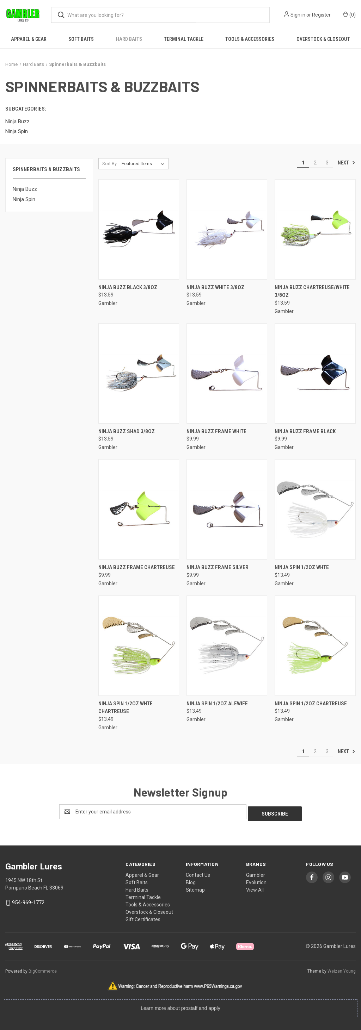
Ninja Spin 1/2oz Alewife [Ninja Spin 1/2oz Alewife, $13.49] (217, 703)
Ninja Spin (24, 199)
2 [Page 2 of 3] (315, 163)
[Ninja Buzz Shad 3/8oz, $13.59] (139, 373)
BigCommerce (43, 969)
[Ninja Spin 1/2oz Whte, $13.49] (315, 509)
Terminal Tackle (183, 39)
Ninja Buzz (25, 189)
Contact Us (198, 873)
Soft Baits (81, 39)
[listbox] (144, 163)
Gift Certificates (143, 917)
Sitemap (195, 888)
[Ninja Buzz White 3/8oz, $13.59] (227, 229)
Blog (191, 880)
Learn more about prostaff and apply (180, 1006)
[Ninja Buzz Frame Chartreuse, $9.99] (139, 509)
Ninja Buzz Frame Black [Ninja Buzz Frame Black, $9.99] (305, 431)
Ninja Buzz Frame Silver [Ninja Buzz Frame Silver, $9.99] (217, 567)
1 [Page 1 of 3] (303, 163)
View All (255, 888)
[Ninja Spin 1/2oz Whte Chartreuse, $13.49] (139, 645)
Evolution (256, 880)
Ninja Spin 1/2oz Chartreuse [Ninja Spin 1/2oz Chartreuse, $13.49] (311, 703)
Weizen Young (342, 969)
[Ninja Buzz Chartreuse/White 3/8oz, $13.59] (315, 229)
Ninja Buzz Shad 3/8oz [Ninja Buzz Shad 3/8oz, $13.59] (126, 431)
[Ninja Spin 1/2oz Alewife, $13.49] (227, 645)
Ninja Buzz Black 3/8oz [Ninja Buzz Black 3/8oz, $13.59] (127, 287)
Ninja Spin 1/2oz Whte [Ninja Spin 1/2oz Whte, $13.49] (302, 567)
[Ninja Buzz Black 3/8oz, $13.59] (139, 229)
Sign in (297, 15)
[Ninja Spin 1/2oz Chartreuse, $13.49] (315, 645)
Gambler (255, 873)
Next (346, 162)
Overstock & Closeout (323, 39)
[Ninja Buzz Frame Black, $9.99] (315, 373)
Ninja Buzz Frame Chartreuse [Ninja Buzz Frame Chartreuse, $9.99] (136, 567)
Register (321, 15)
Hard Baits (129, 39)
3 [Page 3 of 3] (327, 163)
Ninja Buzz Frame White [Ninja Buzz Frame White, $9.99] (216, 431)
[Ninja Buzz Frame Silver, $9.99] (227, 509)
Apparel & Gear (29, 39)
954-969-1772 (28, 900)
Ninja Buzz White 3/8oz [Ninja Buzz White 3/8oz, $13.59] (215, 287)
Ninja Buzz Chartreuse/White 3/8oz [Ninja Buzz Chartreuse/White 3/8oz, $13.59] (312, 291)
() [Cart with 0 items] (349, 14)
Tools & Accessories (249, 39)
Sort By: (110, 163)
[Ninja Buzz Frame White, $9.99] (227, 373)
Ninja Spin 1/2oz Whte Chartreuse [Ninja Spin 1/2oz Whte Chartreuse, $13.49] (125, 707)
